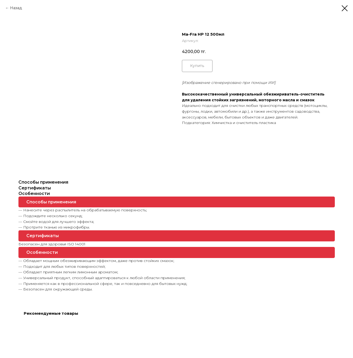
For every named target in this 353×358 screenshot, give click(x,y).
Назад (16, 8)
